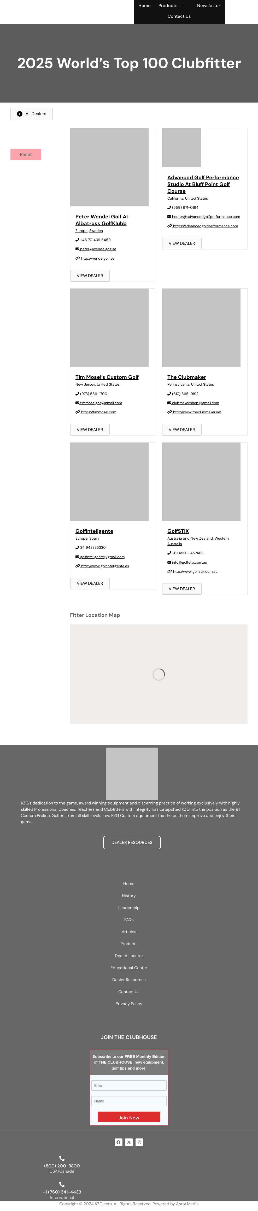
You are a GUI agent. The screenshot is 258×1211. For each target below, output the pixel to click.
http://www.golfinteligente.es (102, 566)
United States (196, 198)
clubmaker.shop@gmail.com (193, 403)
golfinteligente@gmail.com (100, 556)
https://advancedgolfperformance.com (202, 226)
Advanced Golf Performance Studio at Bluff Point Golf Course (203, 184)
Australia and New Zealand (190, 538)
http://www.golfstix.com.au (192, 571)
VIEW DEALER (90, 276)
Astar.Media (187, 1204)
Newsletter (208, 5)
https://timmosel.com (95, 412)
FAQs (129, 920)
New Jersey (85, 384)
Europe (81, 230)
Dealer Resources (129, 980)
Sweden (96, 230)
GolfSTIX (178, 531)
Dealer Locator (129, 956)
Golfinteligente (94, 531)
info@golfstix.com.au (187, 562)
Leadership (129, 908)
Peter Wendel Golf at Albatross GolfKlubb (101, 220)
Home (144, 5)
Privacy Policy (129, 1004)
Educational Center (128, 968)
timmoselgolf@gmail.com (98, 403)
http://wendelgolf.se (94, 258)
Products (173, 5)
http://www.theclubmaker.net (194, 412)
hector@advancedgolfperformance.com (203, 216)
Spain (94, 538)
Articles (128, 932)
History (129, 896)
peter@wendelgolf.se (95, 249)
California (175, 198)
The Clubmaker (186, 377)
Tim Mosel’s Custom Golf (107, 377)
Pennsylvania (178, 384)
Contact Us (179, 16)
